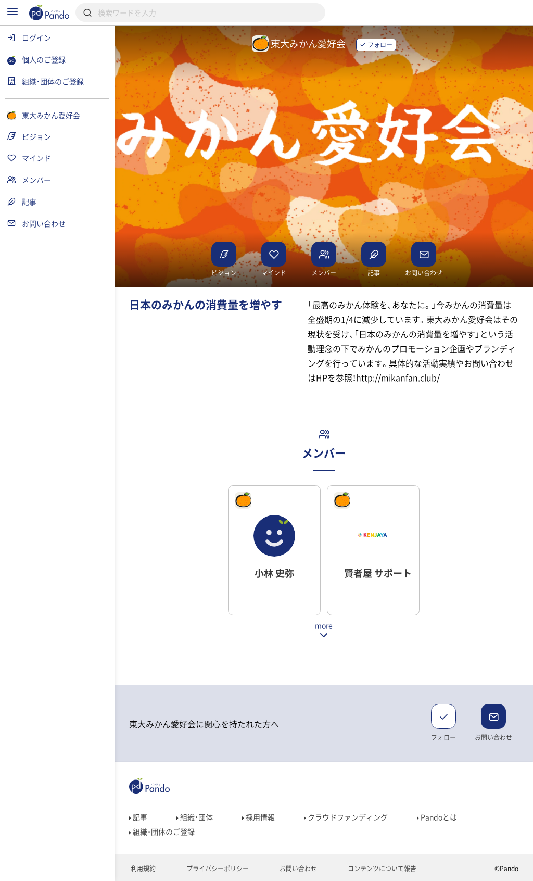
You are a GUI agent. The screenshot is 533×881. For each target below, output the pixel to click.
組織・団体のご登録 (162, 831)
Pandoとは (437, 817)
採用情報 (258, 817)
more (324, 626)
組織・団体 (194, 817)
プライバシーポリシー (217, 868)
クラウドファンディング (346, 817)
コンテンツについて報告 (381, 868)
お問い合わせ (297, 868)
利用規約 (142, 868)
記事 (138, 817)
